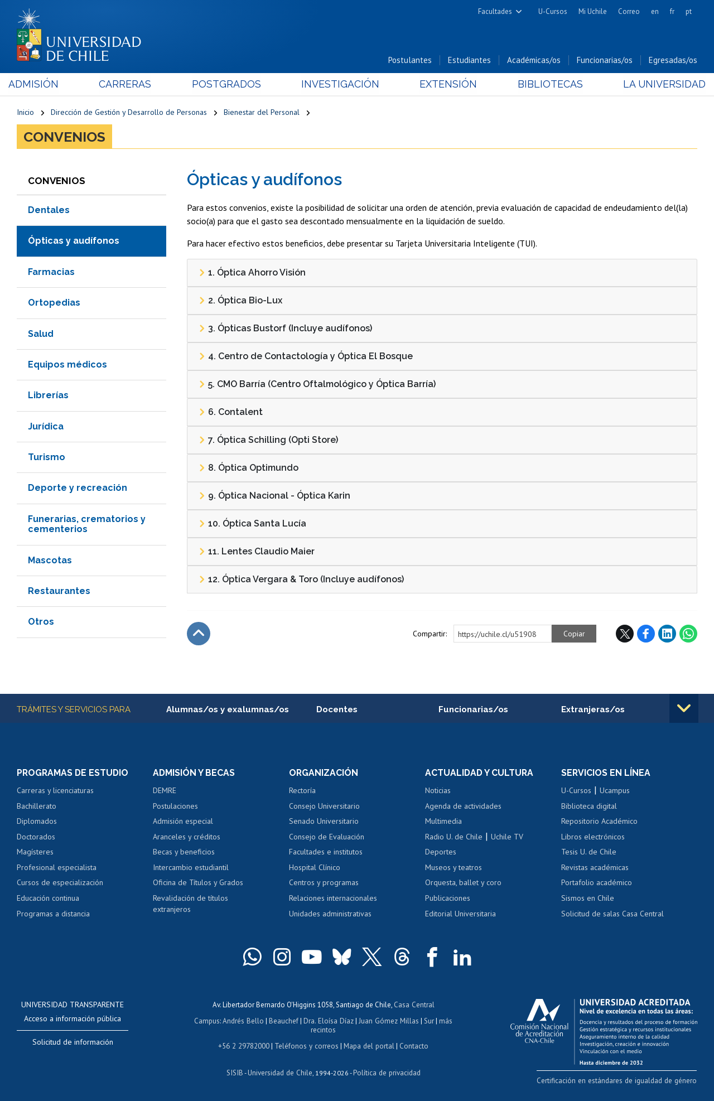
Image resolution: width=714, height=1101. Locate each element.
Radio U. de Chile (454, 837)
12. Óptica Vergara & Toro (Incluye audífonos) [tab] (301, 580)
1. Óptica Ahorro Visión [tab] (252, 273)
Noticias (438, 791)
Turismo (46, 457)
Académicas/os (534, 60)
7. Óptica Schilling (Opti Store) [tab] (268, 440)
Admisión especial (183, 822)
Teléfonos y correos (306, 1044)
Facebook (646, 634)
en (655, 11)
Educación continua (48, 899)
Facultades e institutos (326, 853)
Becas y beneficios (184, 853)
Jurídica (46, 427)
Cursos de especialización (60, 883)
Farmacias (51, 272)
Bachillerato (36, 806)
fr (672, 11)
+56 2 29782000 (245, 1044)
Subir (198, 634)
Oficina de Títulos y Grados (198, 883)
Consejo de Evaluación (326, 837)
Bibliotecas (544, 84)
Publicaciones (447, 899)
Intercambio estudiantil (191, 868)
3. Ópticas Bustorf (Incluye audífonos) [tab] (285, 329)
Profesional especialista (57, 868)
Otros (41, 622)
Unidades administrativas (330, 914)
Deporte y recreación (77, 489)
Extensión (445, 84)
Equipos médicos (67, 365)
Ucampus (615, 791)
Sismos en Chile (587, 899)
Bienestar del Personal (262, 112)
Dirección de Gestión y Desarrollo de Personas (129, 112)
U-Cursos (552, 11)
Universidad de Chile (280, 1070)
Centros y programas (324, 883)
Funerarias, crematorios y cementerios (87, 524)
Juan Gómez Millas (388, 1020)
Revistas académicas (595, 868)
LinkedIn (667, 634)
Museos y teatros (453, 868)
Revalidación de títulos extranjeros (190, 904)
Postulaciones (175, 806)
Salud (41, 334)
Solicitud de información (72, 1042)
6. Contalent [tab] (231, 412)
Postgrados (228, 84)
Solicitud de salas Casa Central (612, 914)
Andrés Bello (244, 1020)
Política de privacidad (386, 1070)
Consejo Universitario (324, 806)
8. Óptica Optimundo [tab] (248, 468)
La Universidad (655, 84)
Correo (629, 11)
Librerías (48, 395)
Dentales (49, 210)
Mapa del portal (368, 1044)
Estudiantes (469, 60)
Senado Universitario (324, 822)
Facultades (495, 11)
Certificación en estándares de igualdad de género (619, 1081)
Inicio (25, 112)
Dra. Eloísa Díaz (329, 1020)
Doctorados (36, 837)
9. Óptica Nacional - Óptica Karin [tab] (274, 496)
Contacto (412, 1044)
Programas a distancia (53, 914)
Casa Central (414, 1005)
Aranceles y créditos (186, 837)
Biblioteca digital (589, 806)
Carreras (130, 84)
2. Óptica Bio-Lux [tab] (240, 301)
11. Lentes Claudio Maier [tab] (257, 552)
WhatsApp (688, 634)
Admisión (42, 84)
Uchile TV (507, 837)
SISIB (236, 1070)
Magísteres (35, 853)
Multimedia (443, 822)
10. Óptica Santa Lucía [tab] (252, 524)
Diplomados (37, 822)
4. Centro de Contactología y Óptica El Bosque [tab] (306, 357)
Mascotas (50, 561)
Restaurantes (59, 591)
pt (689, 11)
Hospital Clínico (314, 868)
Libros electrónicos (593, 837)
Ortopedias (54, 303)
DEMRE (164, 791)
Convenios (64, 137)
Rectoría (302, 791)
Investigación (340, 84)
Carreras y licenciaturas (55, 791)
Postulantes (410, 60)
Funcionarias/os (605, 60)
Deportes (440, 853)
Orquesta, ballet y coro (463, 883)
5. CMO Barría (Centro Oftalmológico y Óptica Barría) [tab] (317, 385)
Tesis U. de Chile (588, 853)
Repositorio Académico (599, 822)
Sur (428, 1020)
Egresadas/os (673, 60)
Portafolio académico (596, 883)
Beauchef (285, 1020)
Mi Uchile (592, 11)
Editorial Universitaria (460, 914)
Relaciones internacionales (333, 899)
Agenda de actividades (463, 806)
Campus (208, 1020)
